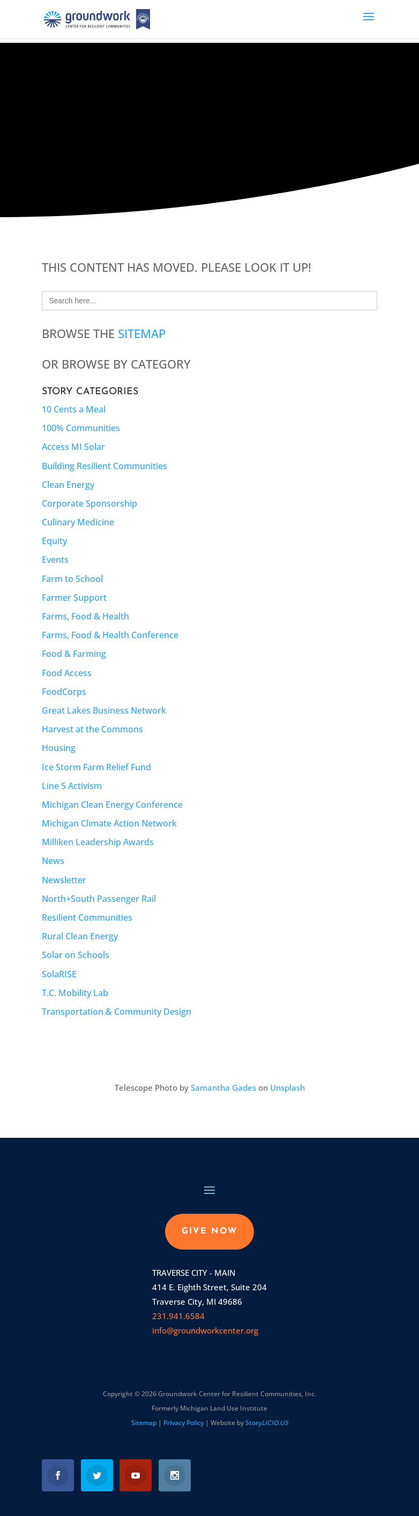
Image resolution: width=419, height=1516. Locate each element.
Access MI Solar (73, 447)
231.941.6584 (178, 1316)
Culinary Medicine (78, 522)
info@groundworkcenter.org (205, 1330)
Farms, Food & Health (85, 616)
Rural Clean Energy (80, 936)
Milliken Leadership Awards (98, 842)
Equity (54, 541)
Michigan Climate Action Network (109, 823)
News (53, 861)
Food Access (67, 673)
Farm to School (72, 579)
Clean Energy (68, 485)
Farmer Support (74, 597)
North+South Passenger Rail (99, 899)
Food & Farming (74, 654)
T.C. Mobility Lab (75, 993)
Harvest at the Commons (92, 729)
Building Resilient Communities (104, 466)
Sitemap (142, 333)
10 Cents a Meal (74, 409)
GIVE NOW (209, 1231)
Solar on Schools (75, 955)
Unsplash (287, 1087)
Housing (59, 748)
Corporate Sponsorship (89, 503)
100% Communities (81, 428)
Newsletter (64, 880)
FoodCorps (64, 692)
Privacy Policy (183, 1422)
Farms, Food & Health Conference (110, 635)
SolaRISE (59, 974)
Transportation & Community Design (116, 1011)
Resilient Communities (87, 917)
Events (55, 559)
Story (266, 1422)
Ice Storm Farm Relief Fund (96, 767)
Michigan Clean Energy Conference (112, 804)
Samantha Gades (223, 1087)
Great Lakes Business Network (104, 710)
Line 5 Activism (72, 786)
